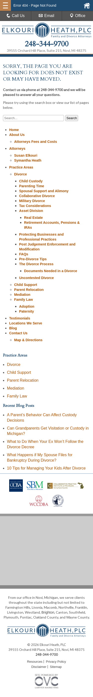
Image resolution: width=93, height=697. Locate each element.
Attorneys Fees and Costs (35, 142)
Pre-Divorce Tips (33, 259)
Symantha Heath (27, 160)
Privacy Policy (56, 661)
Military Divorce (32, 201)
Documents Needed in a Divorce (50, 271)
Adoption (26, 306)
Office (78, 16)
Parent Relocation (29, 290)
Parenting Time (31, 186)
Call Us (15, 16)
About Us (17, 135)
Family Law (23, 299)
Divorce (20, 174)
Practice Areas (21, 167)
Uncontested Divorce (36, 278)
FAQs (23, 254)
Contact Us (18, 333)
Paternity (26, 311)
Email (46, 16)
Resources (34, 661)
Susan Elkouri (25, 155)
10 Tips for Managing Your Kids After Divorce (46, 468)
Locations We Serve (25, 323)
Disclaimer (38, 667)
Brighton (47, 612)
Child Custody (31, 181)
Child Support (25, 285)
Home (14, 130)
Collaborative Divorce (37, 196)
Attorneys (17, 149)
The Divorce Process (36, 264)
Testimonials (19, 318)
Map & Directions (28, 340)
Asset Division (31, 211)
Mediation (22, 295)
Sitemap (56, 667)
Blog (13, 328)
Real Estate (33, 218)
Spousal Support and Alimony (43, 191)
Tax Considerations (35, 206)
